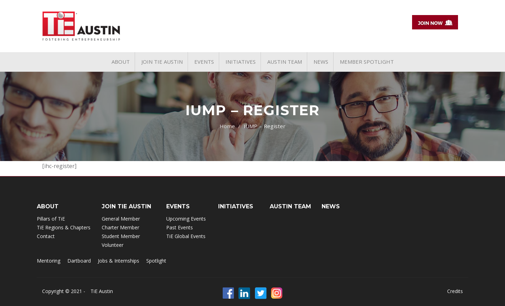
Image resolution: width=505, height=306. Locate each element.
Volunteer (112, 245)
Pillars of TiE (51, 218)
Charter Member (120, 227)
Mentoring (48, 260)
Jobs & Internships (118, 260)
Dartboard (79, 260)
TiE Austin (101, 291)
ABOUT (48, 206)
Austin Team (290, 206)
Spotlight (156, 260)
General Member (121, 218)
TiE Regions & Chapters (63, 227)
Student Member (121, 236)
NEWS (331, 206)
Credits (455, 291)
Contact (46, 236)
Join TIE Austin (126, 206)
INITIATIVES (235, 206)
